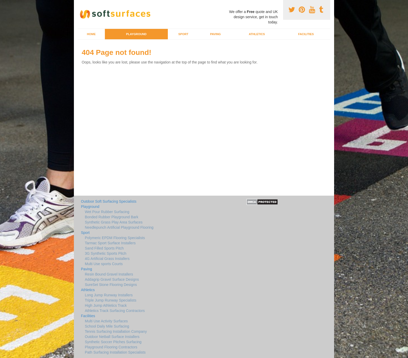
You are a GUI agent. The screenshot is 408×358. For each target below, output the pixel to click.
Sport (183, 34)
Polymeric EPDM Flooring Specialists (115, 238)
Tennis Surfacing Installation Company (116, 331)
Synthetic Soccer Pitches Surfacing (113, 342)
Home (91, 34)
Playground (136, 34)
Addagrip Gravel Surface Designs (112, 279)
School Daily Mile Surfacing (107, 326)
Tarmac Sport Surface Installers (110, 243)
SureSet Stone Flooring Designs (111, 285)
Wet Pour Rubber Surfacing (107, 212)
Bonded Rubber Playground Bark (111, 217)
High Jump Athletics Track (106, 305)
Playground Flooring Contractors (111, 347)
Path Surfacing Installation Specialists (115, 352)
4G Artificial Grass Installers (107, 259)
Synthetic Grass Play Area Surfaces (114, 222)
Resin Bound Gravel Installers (109, 274)
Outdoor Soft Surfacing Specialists (108, 201)
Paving (215, 34)
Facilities (306, 34)
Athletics (257, 34)
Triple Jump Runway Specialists (110, 300)
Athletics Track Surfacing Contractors (115, 311)
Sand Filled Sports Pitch (104, 248)
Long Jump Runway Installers (109, 295)
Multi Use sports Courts (104, 264)
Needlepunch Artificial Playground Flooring (119, 227)
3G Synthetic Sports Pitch (105, 253)
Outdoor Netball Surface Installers (112, 337)
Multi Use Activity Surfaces (106, 321)
